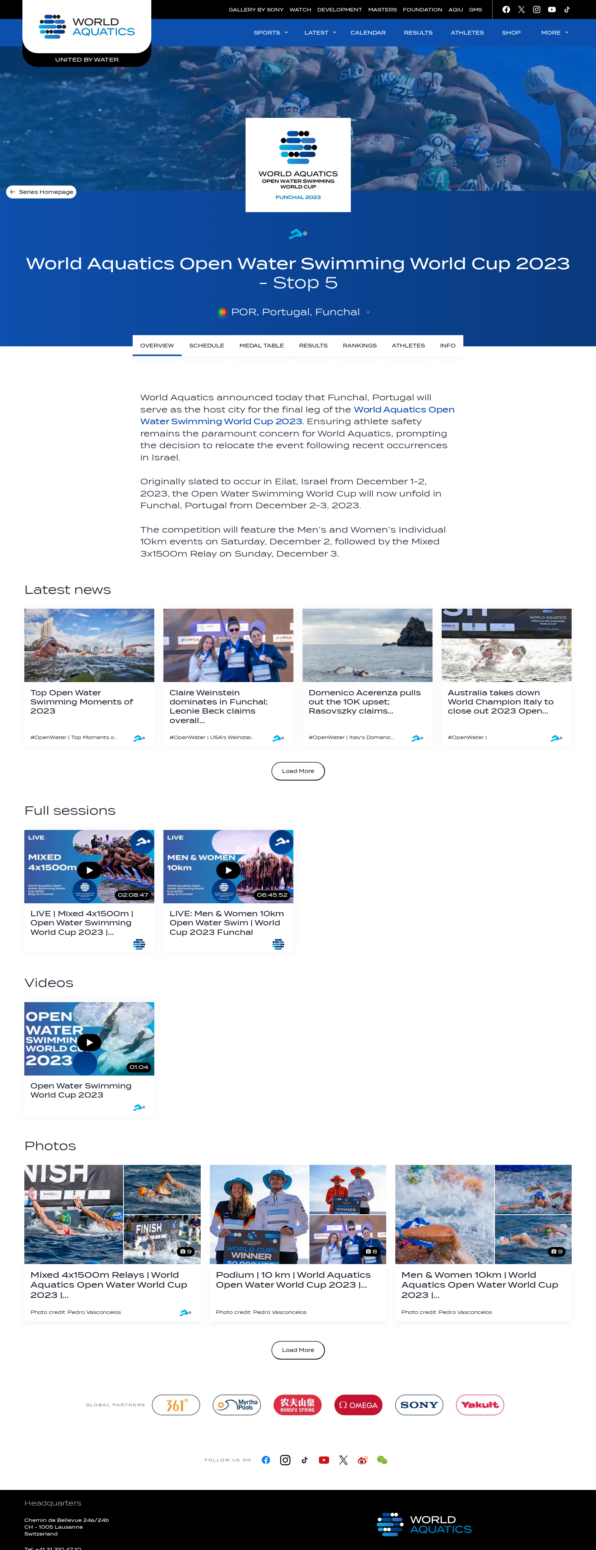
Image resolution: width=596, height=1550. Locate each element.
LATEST (321, 32)
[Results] (313, 345)
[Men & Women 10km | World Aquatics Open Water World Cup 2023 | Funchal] (483, 1243)
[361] (176, 1405)
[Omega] (358, 1405)
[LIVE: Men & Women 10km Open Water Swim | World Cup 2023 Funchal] (228, 891)
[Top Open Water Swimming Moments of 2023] (89, 678)
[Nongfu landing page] (297, 1405)
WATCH (300, 10)
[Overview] (157, 345)
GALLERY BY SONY (256, 10)
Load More (298, 771)
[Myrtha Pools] (236, 1405)
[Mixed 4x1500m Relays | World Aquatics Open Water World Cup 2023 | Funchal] (112, 1243)
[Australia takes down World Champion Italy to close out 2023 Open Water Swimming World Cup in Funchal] (507, 678)
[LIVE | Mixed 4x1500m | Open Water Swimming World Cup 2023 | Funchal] (89, 891)
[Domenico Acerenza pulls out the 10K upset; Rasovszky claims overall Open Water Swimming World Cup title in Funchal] (368, 678)
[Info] (448, 345)
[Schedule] (207, 345)
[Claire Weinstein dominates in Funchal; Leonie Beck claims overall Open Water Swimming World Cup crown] (228, 678)
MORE (555, 32)
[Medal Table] (262, 345)
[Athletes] (408, 345)
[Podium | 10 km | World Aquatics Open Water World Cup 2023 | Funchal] (298, 1243)
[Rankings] (359, 345)
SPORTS (271, 32)
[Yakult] (480, 1405)
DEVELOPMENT (339, 10)
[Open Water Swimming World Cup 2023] (89, 1059)
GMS (475, 10)
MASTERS (382, 10)
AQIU (456, 10)
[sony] (419, 1405)
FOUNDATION (422, 10)
